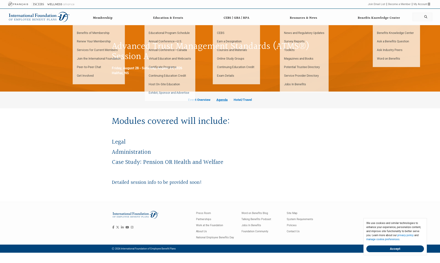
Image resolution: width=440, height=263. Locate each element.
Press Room (203, 213)
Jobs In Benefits (251, 225)
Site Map (292, 213)
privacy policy (405, 235)
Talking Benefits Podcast (256, 219)
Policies (292, 225)
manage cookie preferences (382, 239)
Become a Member (399, 4)
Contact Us (293, 231)
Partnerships (203, 219)
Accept (395, 249)
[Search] (425, 17)
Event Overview (199, 100)
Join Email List (376, 4)
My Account (421, 4)
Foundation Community (254, 231)
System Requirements (300, 219)
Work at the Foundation (209, 225)
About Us (201, 231)
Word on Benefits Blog (254, 213)
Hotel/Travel (243, 100)
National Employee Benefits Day (215, 237)
